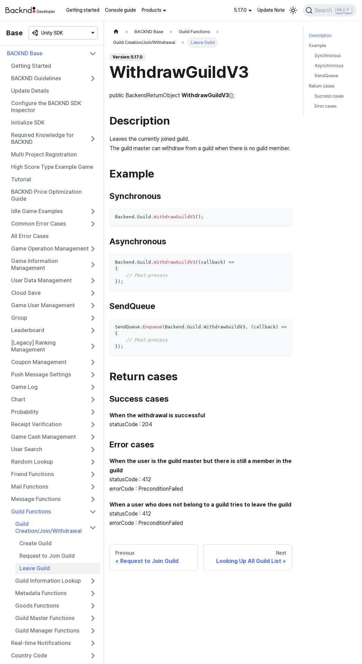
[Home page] (116, 31)
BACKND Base (24, 53)
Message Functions (36, 499)
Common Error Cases (38, 223)
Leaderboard (27, 330)
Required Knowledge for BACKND (42, 138)
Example (317, 45)
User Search (26, 449)
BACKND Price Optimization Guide (46, 195)
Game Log (24, 387)
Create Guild (35, 543)
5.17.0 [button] (240, 10)
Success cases (329, 96)
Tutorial (21, 179)
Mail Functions (29, 486)
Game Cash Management (43, 437)
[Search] (329, 10)
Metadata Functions (41, 593)
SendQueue (326, 75)
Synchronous (328, 55)
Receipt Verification (36, 424)
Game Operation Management (50, 248)
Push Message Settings (41, 374)
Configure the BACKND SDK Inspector (46, 106)
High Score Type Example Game (52, 167)
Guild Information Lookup (48, 580)
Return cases (321, 86)
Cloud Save (26, 293)
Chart (18, 399)
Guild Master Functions (44, 618)
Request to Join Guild (47, 556)
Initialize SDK (28, 122)
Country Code (29, 655)
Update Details (30, 91)
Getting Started (31, 66)
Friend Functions (32, 474)
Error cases (325, 106)
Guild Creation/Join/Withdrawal (48, 527)
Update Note (271, 10)
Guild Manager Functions (47, 630)
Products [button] (151, 10)
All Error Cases (29, 236)
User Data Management (41, 280)
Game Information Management (34, 264)
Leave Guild (34, 568)
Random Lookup (32, 461)
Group (19, 318)
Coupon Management (39, 362)
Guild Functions (31, 511)
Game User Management (43, 305)
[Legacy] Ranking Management (33, 346)
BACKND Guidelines (36, 78)
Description (320, 35)
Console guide (120, 10)
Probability (25, 412)
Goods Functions (37, 605)
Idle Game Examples (37, 211)
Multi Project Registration (44, 154)
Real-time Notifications (41, 643)
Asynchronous (329, 65)
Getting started (82, 10)
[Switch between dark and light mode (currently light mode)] (293, 10)
